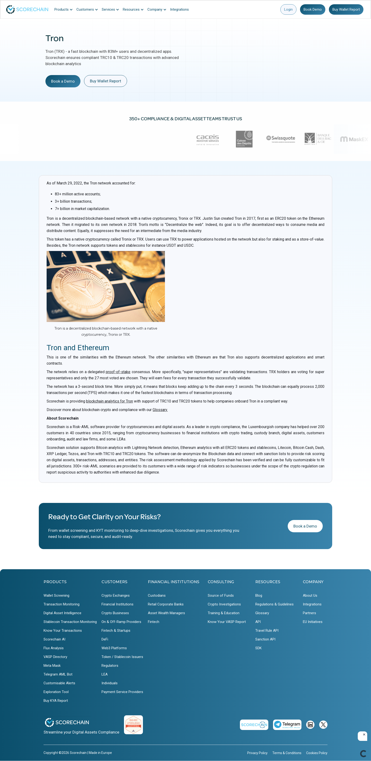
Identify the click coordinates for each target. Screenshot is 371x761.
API (258, 622)
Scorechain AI (54, 639)
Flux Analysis (54, 648)
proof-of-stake (118, 372)
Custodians (157, 595)
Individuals (110, 683)
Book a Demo (63, 81)
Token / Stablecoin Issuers (122, 657)
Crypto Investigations (224, 604)
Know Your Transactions (63, 630)
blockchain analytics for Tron (109, 401)
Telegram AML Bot (58, 674)
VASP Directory (55, 657)
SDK (258, 648)
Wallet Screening (56, 595)
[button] (64, 9)
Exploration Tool (56, 692)
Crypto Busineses (115, 613)
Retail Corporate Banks (166, 604)
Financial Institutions (117, 604)
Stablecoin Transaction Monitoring (70, 622)
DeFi (105, 639)
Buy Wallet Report (346, 9)
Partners (309, 613)
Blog (258, 595)
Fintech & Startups (116, 630)
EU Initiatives (312, 622)
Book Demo (313, 9)
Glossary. (160, 409)
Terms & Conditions (286, 753)
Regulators (110, 665)
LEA (105, 674)
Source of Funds (221, 595)
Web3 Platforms (114, 648)
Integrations (312, 604)
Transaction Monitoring (62, 604)
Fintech (153, 622)
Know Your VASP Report (227, 622)
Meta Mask (52, 665)
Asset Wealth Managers (166, 613)
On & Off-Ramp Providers (121, 622)
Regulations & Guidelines (274, 604)
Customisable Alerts (59, 683)
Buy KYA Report (56, 700)
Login (288, 9)
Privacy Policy (257, 753)
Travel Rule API (266, 630)
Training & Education (223, 613)
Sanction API (265, 639)
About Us (310, 595)
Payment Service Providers (122, 692)
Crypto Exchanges (116, 595)
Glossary (262, 613)
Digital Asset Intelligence (62, 613)
